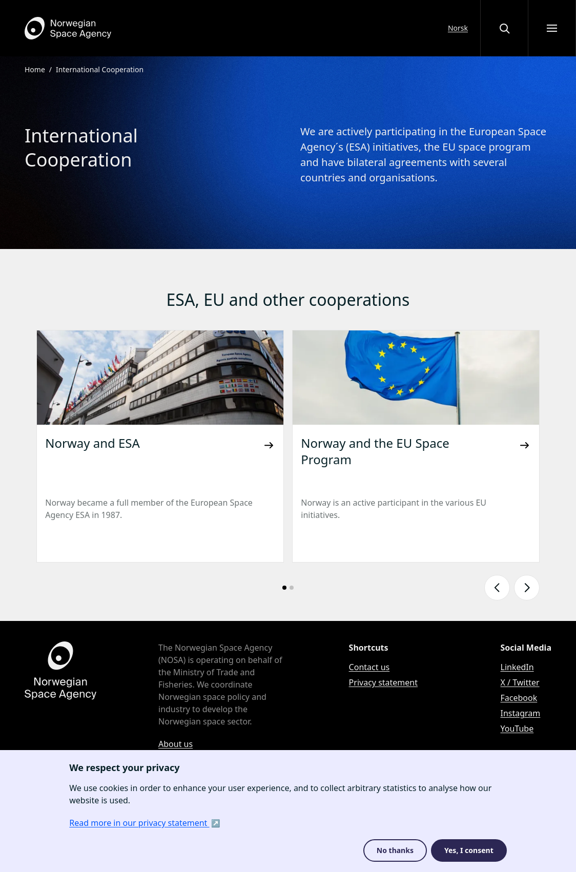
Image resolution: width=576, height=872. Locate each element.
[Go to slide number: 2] (292, 588)
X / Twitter (520, 682)
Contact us (369, 667)
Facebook (519, 697)
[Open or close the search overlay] (504, 28)
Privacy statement (383, 682)
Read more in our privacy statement (139, 822)
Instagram (521, 713)
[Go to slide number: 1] (284, 588)
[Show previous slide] (497, 587)
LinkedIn (517, 667)
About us (175, 744)
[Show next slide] (527, 587)
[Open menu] (552, 28)
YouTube (517, 728)
